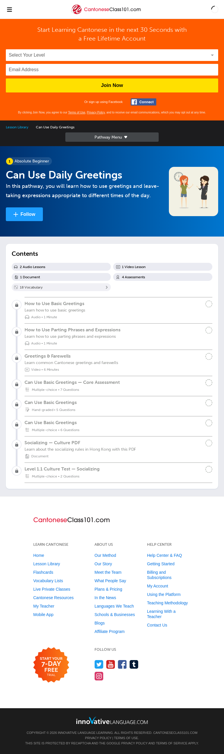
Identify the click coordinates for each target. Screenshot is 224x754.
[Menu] (9, 9)
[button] (214, 9)
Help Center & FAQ (164, 555)
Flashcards (43, 572)
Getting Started (160, 563)
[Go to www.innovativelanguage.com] (112, 720)
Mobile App (43, 614)
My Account (157, 586)
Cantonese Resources (53, 597)
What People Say (110, 580)
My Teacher (43, 606)
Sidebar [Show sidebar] (112, 137)
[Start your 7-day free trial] (51, 665)
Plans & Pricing (108, 589)
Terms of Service (172, 743)
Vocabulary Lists (48, 580)
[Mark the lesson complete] (208, 303)
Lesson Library (17, 127)
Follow (27, 214)
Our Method (105, 555)
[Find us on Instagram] (99, 675)
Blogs (99, 623)
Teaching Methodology (167, 603)
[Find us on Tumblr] (134, 664)
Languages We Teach (114, 606)
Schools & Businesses (114, 614)
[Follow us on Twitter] (99, 664)
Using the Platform (164, 594)
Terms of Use (76, 112)
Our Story (103, 563)
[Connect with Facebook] (143, 102)
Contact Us (157, 625)
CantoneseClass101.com (175, 732)
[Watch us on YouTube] (110, 664)
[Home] (107, 13)
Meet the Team (107, 572)
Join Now (112, 85)
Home (38, 555)
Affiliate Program (109, 631)
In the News (105, 597)
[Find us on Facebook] (122, 664)
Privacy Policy (96, 112)
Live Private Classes (51, 589)
